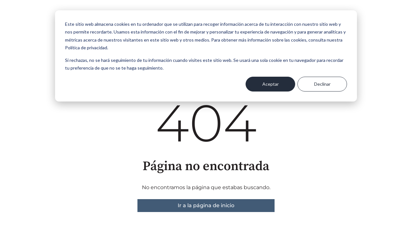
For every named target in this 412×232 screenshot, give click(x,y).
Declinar (322, 84)
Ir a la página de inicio (206, 205)
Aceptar (270, 84)
